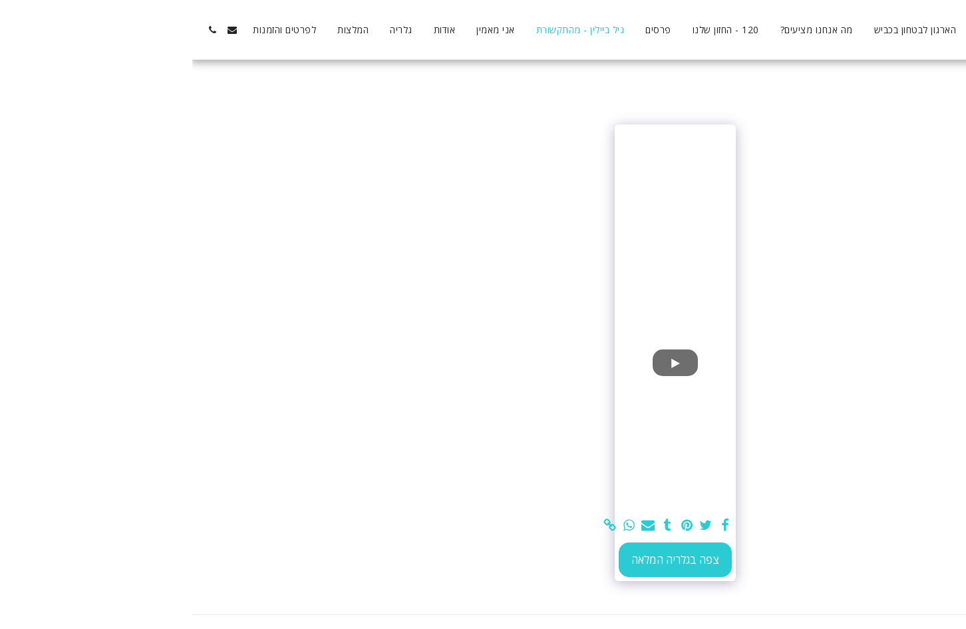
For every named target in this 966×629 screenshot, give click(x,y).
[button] (40, 30)
